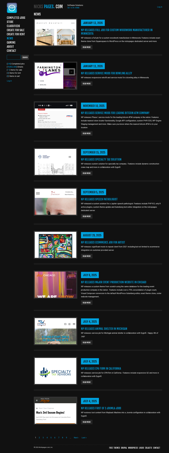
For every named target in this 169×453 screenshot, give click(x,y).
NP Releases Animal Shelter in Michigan (104, 329)
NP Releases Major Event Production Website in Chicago (114, 282)
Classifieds (13, 26)
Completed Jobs (16, 18)
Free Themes (114, 448)
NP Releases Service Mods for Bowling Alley (107, 73)
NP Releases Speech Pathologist (99, 199)
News (10, 39)
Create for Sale (15, 31)
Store (10, 22)
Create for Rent (16, 35)
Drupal (124, 448)
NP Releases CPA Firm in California (101, 369)
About (10, 47)
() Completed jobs (16, 64)
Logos (141, 448)
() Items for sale (14, 70)
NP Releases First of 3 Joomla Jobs (101, 409)
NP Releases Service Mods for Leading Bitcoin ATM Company (115, 113)
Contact (11, 51)
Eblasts (148, 448)
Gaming (11, 43)
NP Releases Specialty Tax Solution (101, 159)
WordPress (133, 448)
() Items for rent (14, 73)
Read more (87, 47)
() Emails (15, 67)
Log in (9, 81)
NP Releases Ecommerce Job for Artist (103, 243)
